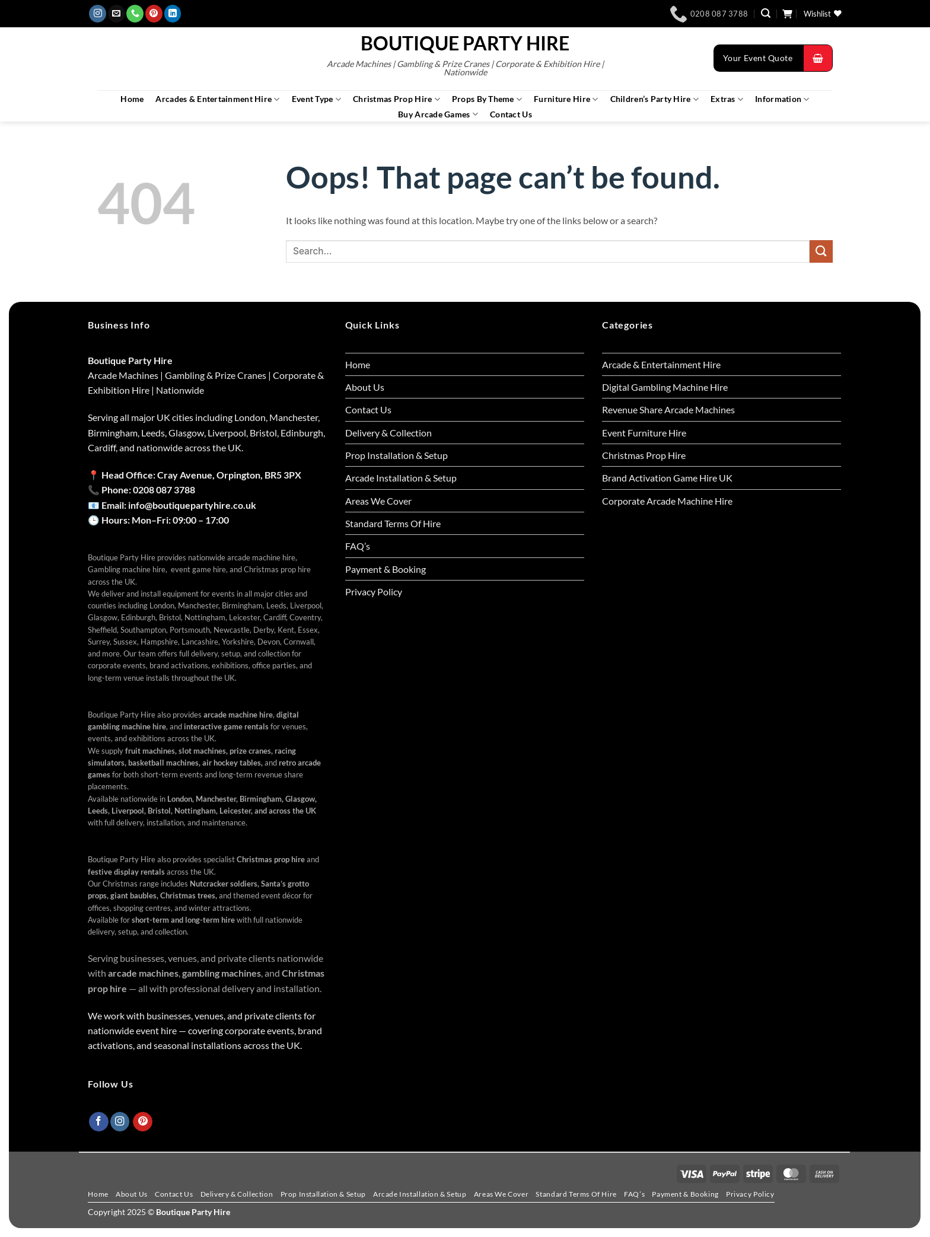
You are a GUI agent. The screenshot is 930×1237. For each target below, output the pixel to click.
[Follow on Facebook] (99, 1121)
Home (132, 99)
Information (782, 99)
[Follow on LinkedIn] (172, 14)
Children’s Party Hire (654, 99)
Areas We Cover (378, 500)
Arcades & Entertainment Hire (217, 99)
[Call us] (135, 14)
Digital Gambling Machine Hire (665, 387)
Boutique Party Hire (465, 43)
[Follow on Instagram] (97, 14)
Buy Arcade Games (438, 114)
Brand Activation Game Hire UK (667, 477)
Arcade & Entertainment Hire (661, 364)
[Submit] (821, 251)
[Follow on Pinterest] (154, 14)
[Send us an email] (116, 14)
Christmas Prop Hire (396, 99)
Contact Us (511, 114)
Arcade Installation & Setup (401, 477)
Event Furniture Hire (644, 432)
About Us (364, 387)
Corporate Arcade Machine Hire (667, 500)
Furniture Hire (566, 99)
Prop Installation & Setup (396, 455)
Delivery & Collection (388, 432)
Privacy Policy (373, 591)
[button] (765, 13)
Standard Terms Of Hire (393, 523)
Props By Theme (487, 99)
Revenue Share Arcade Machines (668, 409)
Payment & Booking (385, 569)
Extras (727, 99)
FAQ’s (357, 545)
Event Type (316, 99)
